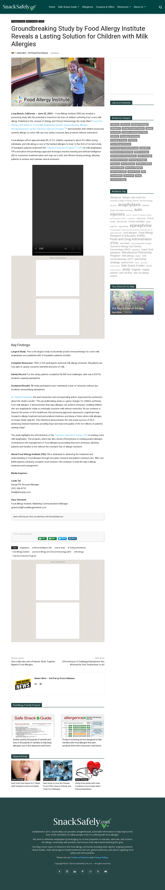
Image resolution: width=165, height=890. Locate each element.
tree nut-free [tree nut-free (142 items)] (125, 272)
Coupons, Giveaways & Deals (135, 132)
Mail (52, 538)
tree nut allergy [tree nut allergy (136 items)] (141, 273)
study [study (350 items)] (126, 269)
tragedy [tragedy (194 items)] (136, 269)
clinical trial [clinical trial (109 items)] (122, 221)
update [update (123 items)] (113, 276)
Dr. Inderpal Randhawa (21, 397)
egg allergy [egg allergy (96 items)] (123, 226)
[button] (160, 7)
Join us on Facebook (121, 103)
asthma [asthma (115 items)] (145, 205)
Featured (132, 140)
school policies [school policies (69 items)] (115, 270)
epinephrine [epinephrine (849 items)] (141, 225)
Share (72, 538)
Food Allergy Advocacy (120, 144)
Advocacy (125, 124)
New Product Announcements (123, 156)
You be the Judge (118, 179)
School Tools (133, 172)
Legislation (144, 148)
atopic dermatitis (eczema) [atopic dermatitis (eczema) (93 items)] (121, 210)
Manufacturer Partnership (121, 152)
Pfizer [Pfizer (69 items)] (137, 263)
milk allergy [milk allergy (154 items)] (128, 255)
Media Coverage (141, 152)
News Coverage (32, 21)
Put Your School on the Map (128, 308)
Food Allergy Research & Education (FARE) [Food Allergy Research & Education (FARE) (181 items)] (131, 234)
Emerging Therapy (18, 21)
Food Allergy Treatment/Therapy (124, 148)
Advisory (115, 124)
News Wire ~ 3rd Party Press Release (32, 53)
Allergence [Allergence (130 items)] (115, 197)
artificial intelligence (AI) (42, 548)
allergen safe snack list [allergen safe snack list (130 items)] (133, 197)
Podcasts (115, 164)
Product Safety (117, 168)
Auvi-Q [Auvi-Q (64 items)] (128, 215)
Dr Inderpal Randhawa (77, 548)
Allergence (115, 128)
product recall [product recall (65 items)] (115, 266)
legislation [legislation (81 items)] (136, 250)
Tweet (62, 538)
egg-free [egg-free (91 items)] (113, 226)
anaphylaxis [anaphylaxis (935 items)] (129, 204)
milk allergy (79, 552)
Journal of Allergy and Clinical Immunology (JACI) (51, 552)
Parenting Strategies (137, 160)
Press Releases (127, 164)
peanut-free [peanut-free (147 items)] (127, 262)
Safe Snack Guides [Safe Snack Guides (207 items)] (132, 265)
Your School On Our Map (123, 286)
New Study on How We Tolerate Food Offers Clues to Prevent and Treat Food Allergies (57, 786)
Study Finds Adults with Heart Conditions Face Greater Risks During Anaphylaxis (88, 786)
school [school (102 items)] (149, 266)
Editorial (114, 136)
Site (143, 172)
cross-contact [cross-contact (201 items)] (136, 221)
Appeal (149, 128)
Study (41, 21)
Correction (115, 132)
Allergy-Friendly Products (133, 128)
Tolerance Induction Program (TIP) (64, 148)
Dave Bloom (117, 312)
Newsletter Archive (119, 160)
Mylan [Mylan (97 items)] (138, 256)
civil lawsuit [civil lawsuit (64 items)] (131, 218)
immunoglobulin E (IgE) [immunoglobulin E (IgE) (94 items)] (141, 243)
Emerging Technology (130, 136)
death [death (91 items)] (148, 222)
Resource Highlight (134, 168)
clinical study (60, 548)
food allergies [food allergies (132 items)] (130, 233)
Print (42, 538)
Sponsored (128, 176)
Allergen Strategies (140, 124)
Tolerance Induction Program (24, 556)
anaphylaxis (24, 548)
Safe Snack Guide (118, 172)
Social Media (116, 176)
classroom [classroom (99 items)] (141, 218)
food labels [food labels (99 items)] (125, 243)
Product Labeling (144, 164)
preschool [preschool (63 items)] (144, 263)
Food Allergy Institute (20, 552)
